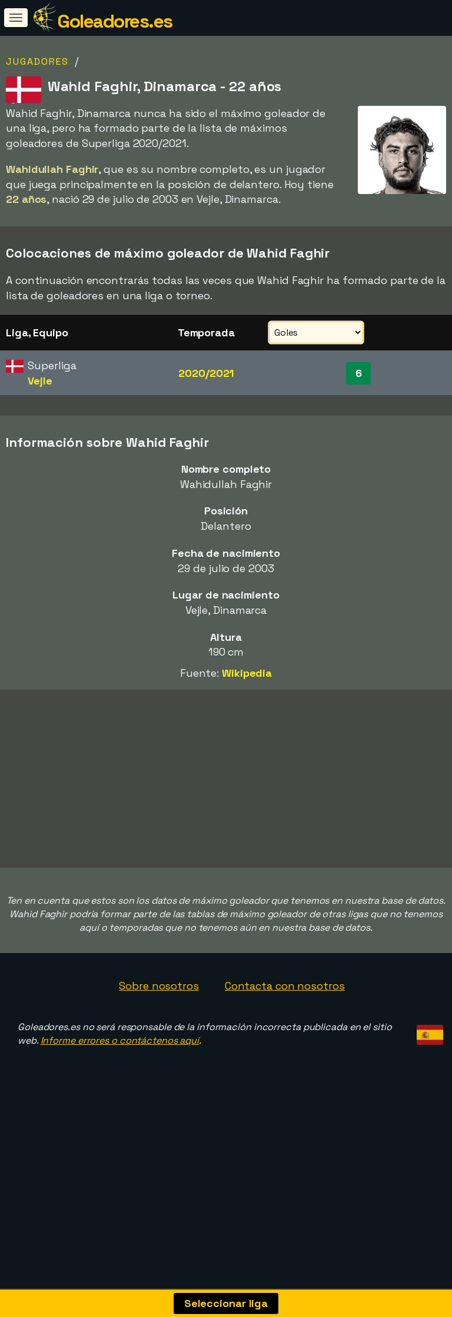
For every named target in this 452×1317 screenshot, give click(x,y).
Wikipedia (247, 673)
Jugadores (37, 61)
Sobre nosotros (159, 1034)
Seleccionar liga (226, 1303)
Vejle (40, 380)
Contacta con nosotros (285, 1034)
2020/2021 (206, 373)
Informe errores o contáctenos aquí (120, 1089)
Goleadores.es (114, 21)
